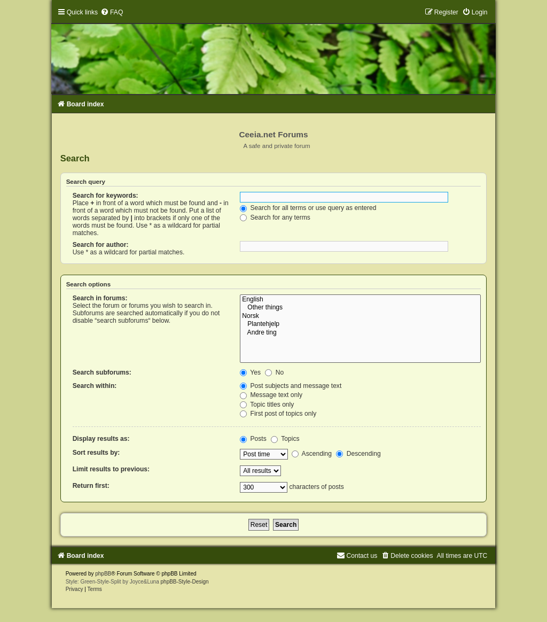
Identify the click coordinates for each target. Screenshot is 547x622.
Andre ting (360, 333)
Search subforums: (102, 372)
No (274, 372)
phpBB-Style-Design (185, 582)
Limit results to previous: (111, 469)
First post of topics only (278, 413)
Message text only (271, 395)
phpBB (103, 574)
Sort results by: (96, 452)
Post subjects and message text (290, 386)
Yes (250, 372)
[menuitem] (111, 12)
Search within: (95, 386)
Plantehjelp (360, 324)
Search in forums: (100, 298)
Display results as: (101, 438)
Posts (253, 438)
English (360, 300)
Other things (360, 308)
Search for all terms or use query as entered (308, 208)
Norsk (360, 316)
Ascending (312, 453)
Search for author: (101, 244)
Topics (285, 438)
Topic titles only (267, 404)
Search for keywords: (105, 195)
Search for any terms (275, 217)
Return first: (91, 485)
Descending (358, 453)
